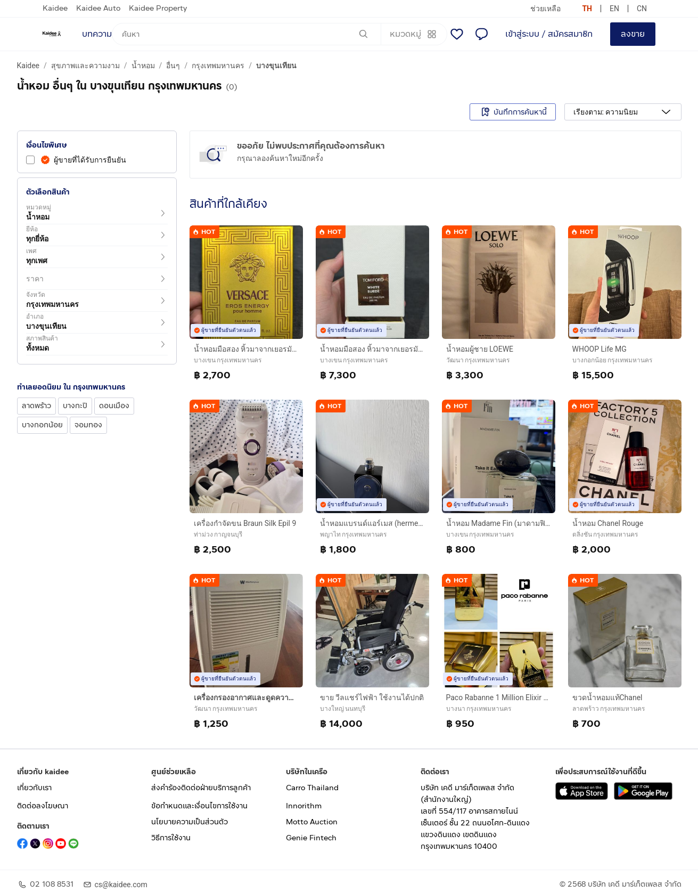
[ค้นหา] (246, 34)
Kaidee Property (158, 8)
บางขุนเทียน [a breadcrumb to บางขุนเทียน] (276, 65)
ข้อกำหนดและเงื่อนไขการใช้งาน (199, 806)
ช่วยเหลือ (545, 8)
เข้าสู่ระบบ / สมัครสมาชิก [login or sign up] (549, 34)
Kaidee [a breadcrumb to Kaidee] (28, 65)
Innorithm (304, 806)
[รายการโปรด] (456, 34)
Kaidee (55, 8)
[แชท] (481, 34)
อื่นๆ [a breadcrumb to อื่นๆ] (173, 65)
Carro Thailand (312, 787)
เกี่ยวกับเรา (34, 787)
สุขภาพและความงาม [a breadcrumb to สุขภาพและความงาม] (85, 65)
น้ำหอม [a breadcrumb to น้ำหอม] (143, 65)
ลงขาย (633, 34)
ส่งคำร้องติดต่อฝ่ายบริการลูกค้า (201, 787)
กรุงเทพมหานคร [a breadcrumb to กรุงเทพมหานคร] (218, 65)
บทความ (97, 34)
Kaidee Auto (98, 8)
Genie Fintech (311, 838)
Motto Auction (312, 822)
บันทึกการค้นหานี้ (513, 112)
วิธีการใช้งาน (171, 838)
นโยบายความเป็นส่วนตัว (189, 822)
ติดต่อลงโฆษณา (42, 806)
